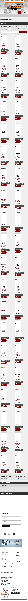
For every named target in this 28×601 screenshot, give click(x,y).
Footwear (18, 560)
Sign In (18, 4)
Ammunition (18, 552)
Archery (18, 554)
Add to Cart (3, 53)
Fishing (17, 555)
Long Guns (11, 19)
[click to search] (19, 12)
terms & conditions (5, 580)
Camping (18, 561)
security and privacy (5, 583)
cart (25, 4)
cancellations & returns (6, 577)
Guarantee (3, 581)
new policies (3, 584)
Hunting (18, 557)
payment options (4, 578)
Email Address (5, 513)
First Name (4, 517)
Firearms (6, 19)
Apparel (18, 558)
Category (2, 19)
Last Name (4, 521)
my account (23, 4)
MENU (25, 12)
